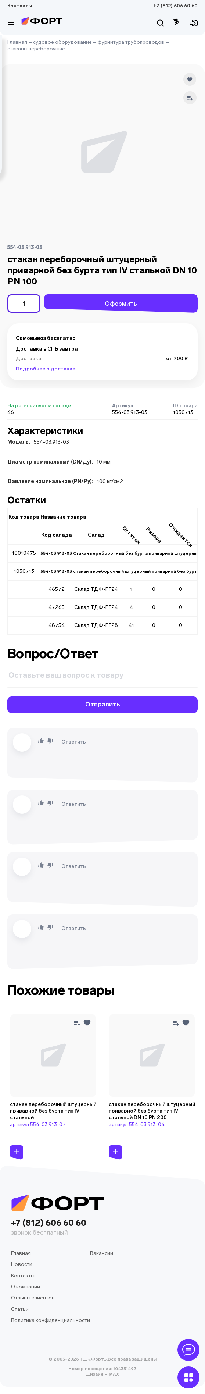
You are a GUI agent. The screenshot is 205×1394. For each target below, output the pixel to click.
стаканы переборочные (36, 49)
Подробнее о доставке (45, 369)
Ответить (73, 742)
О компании (25, 1287)
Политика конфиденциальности (50, 1320)
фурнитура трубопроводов (131, 42)
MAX (113, 1374)
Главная (17, 42)
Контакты (19, 5)
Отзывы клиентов (33, 1298)
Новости (21, 1264)
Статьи (20, 1309)
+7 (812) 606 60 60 (175, 5)
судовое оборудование (62, 42)
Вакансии (101, 1253)
